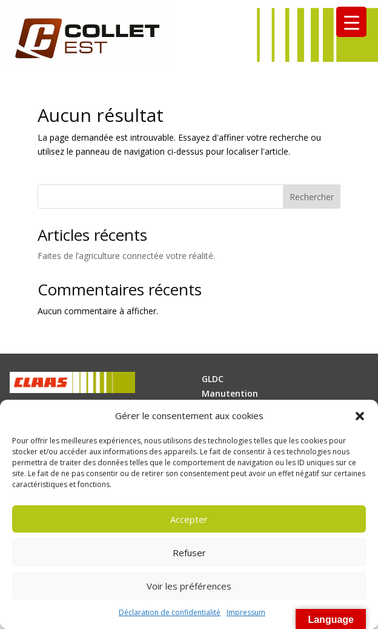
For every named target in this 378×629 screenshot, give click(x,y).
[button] (360, 416)
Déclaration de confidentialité (169, 612)
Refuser (189, 553)
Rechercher (312, 197)
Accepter (189, 519)
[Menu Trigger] (351, 22)
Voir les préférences (189, 586)
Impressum (246, 612)
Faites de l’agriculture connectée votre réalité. (126, 255)
